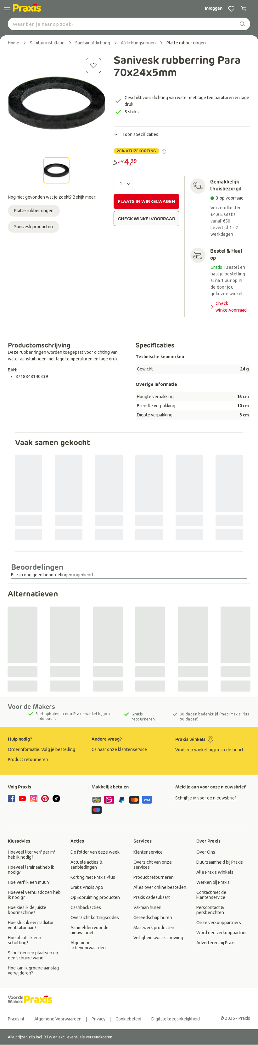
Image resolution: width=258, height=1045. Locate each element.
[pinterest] (45, 799)
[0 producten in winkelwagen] (244, 9)
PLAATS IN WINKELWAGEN (146, 201)
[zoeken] (242, 24)
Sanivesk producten (33, 226)
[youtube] (22, 798)
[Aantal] (123, 183)
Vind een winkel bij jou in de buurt (209, 749)
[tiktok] (56, 798)
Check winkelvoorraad (228, 307)
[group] (45, 749)
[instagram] (33, 798)
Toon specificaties (136, 134)
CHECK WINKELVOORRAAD (146, 219)
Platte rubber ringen (33, 210)
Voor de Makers (31, 706)
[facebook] (12, 799)
